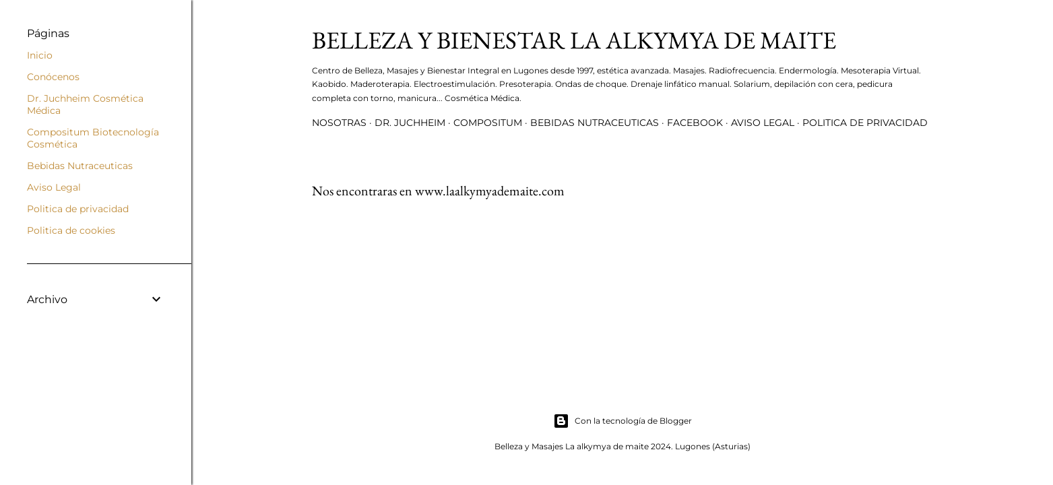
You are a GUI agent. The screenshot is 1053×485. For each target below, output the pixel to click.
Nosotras (339, 123)
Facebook (695, 123)
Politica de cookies (71, 230)
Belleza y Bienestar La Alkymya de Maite (574, 40)
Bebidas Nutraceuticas (594, 123)
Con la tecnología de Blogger (622, 421)
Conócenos (53, 77)
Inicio (40, 55)
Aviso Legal (762, 123)
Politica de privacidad (865, 123)
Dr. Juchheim (410, 123)
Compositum (487, 123)
